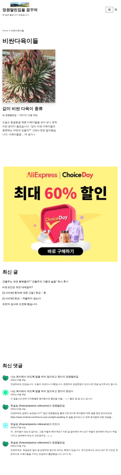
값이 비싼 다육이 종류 (22, 108)
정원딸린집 (10, 115)
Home (5, 30)
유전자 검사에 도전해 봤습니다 (19, 304)
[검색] (116, 9)
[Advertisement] (60, 334)
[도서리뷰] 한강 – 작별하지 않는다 (21, 298)
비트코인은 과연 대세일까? (17, 287)
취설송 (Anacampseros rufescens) (30, 405)
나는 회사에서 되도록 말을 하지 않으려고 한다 (37, 376)
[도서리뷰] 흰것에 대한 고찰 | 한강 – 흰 (24, 292)
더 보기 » (30, 134)
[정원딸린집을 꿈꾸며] (19, 9)
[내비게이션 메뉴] (109, 9)
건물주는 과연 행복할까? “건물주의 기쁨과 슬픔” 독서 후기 (35, 281)
